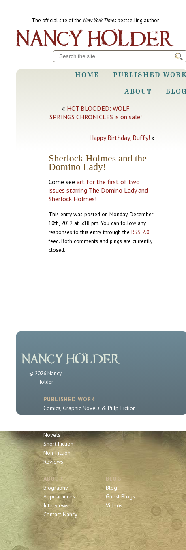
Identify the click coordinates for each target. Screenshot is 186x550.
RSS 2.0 (140, 232)
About (138, 91)
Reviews (53, 461)
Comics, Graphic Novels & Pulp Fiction (89, 408)
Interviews (55, 505)
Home (87, 74)
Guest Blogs (120, 496)
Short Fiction (58, 443)
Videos (114, 505)
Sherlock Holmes (64, 417)
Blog (113, 478)
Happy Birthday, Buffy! (119, 137)
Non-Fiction (57, 452)
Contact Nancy (60, 514)
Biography (55, 487)
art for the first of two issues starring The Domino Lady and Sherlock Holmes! (98, 190)
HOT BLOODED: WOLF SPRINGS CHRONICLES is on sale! (95, 112)
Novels (51, 434)
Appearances (59, 496)
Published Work (69, 399)
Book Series (58, 426)
